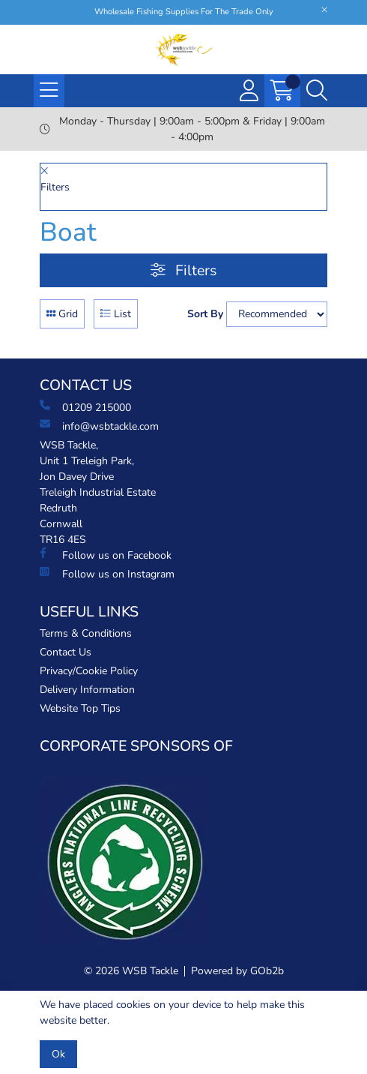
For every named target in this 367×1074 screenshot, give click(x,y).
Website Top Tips (80, 708)
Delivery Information (87, 689)
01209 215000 (85, 407)
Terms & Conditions (86, 633)
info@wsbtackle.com (99, 426)
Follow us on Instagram (107, 573)
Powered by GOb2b (237, 971)
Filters (183, 270)
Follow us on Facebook (106, 555)
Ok (58, 1054)
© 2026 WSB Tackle (131, 971)
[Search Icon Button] (316, 90)
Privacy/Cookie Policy (89, 671)
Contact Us (65, 652)
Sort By (205, 314)
